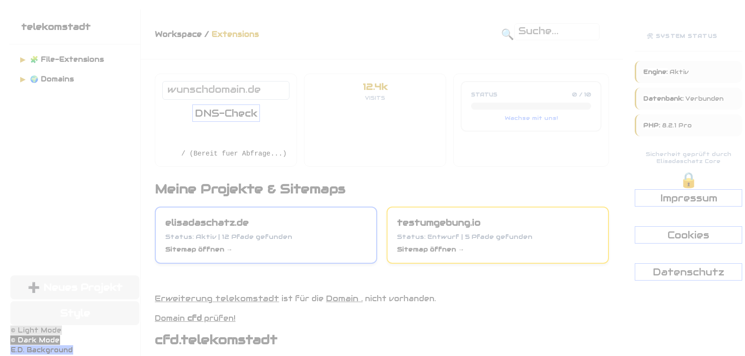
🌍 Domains (47, 79)
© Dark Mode (35, 340)
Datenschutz (688, 272)
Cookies (688, 235)
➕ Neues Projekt (75, 287)
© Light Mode (36, 330)
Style (75, 313)
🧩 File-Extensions (62, 59)
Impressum (688, 198)
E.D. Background (42, 350)
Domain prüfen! (195, 318)
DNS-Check (226, 113)
